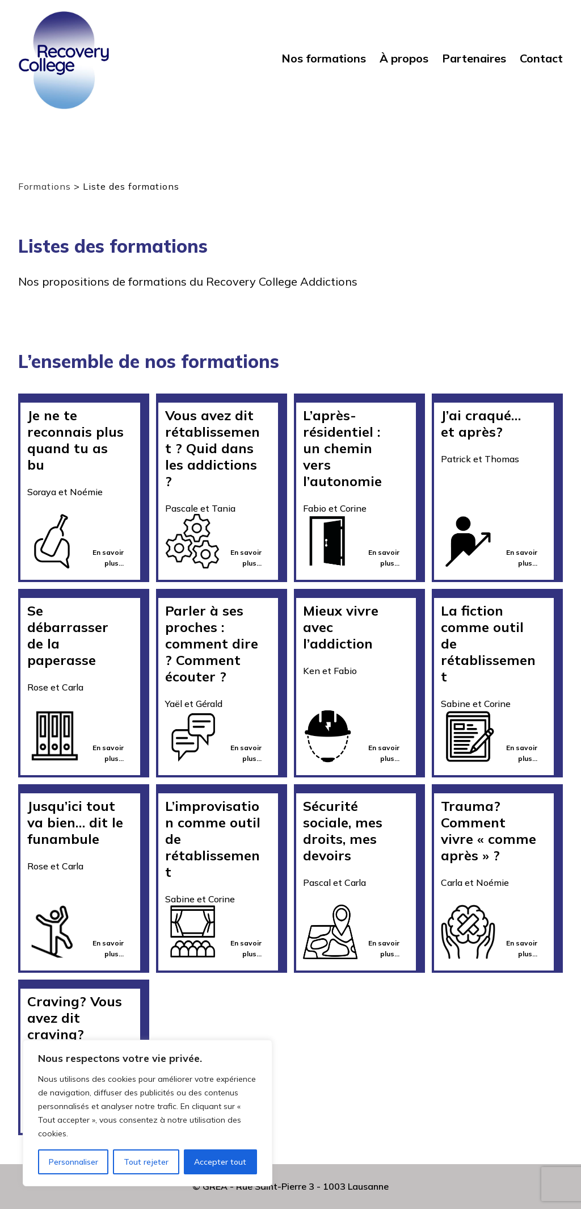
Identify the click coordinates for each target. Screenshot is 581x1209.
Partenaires (474, 58)
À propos (404, 58)
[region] (147, 1113)
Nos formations (323, 58)
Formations (44, 186)
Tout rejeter (146, 1162)
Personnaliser (73, 1162)
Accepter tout (220, 1162)
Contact (541, 58)
